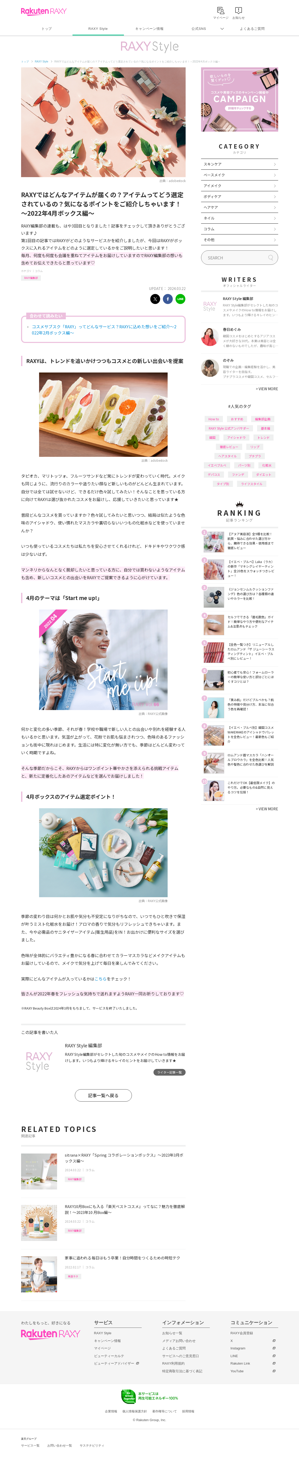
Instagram (238, 1348)
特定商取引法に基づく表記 (182, 1371)
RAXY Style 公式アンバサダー (229, 428)
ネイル (209, 218)
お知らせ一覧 (172, 1333)
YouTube (237, 1371)
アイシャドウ (236, 437)
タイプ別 (223, 484)
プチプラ (255, 456)
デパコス (214, 474)
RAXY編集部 (31, 278)
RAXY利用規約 (173, 1363)
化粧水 (266, 465)
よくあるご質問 (252, 29)
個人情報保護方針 (134, 1411)
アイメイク (212, 185)
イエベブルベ (217, 465)
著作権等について (164, 1411)
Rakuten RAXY (44, 12)
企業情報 (111, 1411)
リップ (254, 446)
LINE (234, 1356)
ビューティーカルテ (109, 1356)
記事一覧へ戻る (103, 1095)
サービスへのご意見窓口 (180, 1356)
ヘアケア (211, 207)
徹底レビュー (229, 446)
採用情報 (188, 1411)
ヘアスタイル (227, 456)
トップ (46, 29)
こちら (100, 979)
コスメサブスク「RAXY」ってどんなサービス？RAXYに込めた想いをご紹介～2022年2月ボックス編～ (104, 329)
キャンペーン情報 (149, 29)
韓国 (212, 437)
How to (214, 419)
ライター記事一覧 (169, 1072)
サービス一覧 (30, 1445)
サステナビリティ (92, 1445)
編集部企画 (262, 419)
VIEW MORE (267, 388)
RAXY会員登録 (242, 1333)
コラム (39, 271)
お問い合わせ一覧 (59, 1445)
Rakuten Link (240, 1363)
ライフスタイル (251, 484)
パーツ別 (244, 465)
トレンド (263, 437)
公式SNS (199, 29)
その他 (209, 239)
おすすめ (237, 419)
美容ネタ (73, 1276)
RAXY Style (98, 29)
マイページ (102, 1348)
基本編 (265, 428)
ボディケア (212, 196)
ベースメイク (214, 174)
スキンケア (213, 164)
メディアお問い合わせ (179, 1341)
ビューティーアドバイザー (114, 1363)
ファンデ (238, 474)
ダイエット (263, 474)
